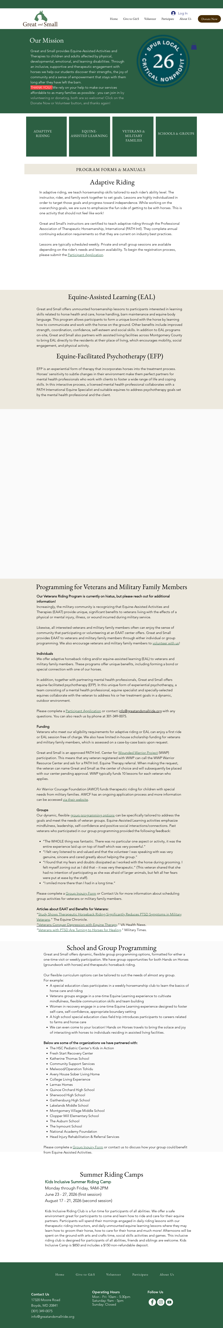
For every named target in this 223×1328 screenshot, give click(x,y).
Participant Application (83, 711)
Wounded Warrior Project (138, 753)
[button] (130, 19)
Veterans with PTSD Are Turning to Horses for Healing (79, 930)
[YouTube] (169, 1302)
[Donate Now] (209, 19)
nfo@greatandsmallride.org (141, 711)
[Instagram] (160, 1302)
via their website (75, 799)
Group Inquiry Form (81, 893)
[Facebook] (152, 1302)
